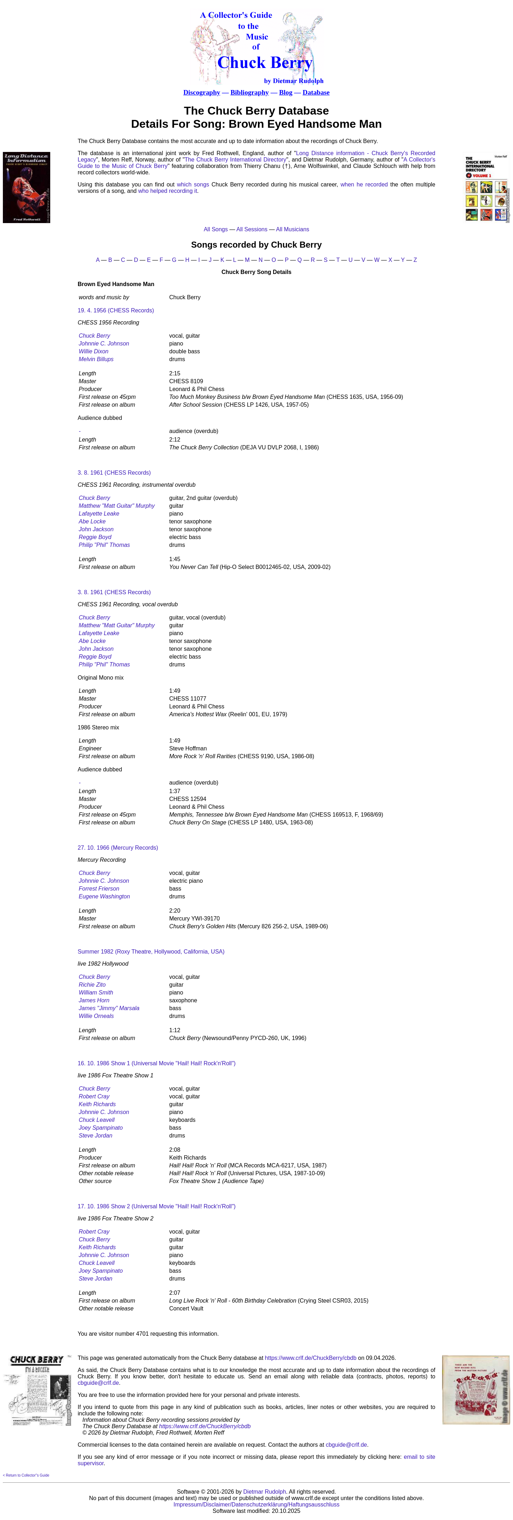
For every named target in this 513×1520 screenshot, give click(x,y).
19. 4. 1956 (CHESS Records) (116, 310)
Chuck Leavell (97, 1120)
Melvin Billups (96, 359)
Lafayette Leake (99, 514)
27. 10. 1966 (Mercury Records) (118, 848)
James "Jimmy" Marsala (109, 1008)
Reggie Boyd (95, 537)
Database (316, 92)
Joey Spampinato (101, 1128)
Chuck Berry (94, 336)
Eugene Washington (104, 896)
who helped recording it (167, 191)
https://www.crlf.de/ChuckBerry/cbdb (311, 1358)
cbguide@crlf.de (98, 1383)
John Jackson (96, 529)
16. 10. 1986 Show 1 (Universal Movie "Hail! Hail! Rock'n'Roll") (156, 1063)
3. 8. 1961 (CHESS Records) (114, 473)
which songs (193, 184)
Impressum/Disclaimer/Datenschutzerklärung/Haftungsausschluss (256, 1504)
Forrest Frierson (99, 889)
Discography (201, 92)
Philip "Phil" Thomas (104, 545)
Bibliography (249, 92)
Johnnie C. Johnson (104, 344)
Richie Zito (92, 985)
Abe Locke (92, 521)
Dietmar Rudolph (264, 1492)
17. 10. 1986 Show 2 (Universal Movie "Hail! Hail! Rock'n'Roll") (156, 1206)
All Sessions (252, 229)
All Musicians (292, 229)
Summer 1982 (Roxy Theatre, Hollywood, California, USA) (151, 952)
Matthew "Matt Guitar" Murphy (117, 506)
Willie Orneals (96, 1016)
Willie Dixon (93, 351)
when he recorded (364, 184)
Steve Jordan (95, 1136)
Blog (285, 92)
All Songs (216, 229)
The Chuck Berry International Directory (235, 160)
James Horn (94, 1000)
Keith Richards (97, 1104)
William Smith (96, 992)
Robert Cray (94, 1096)
